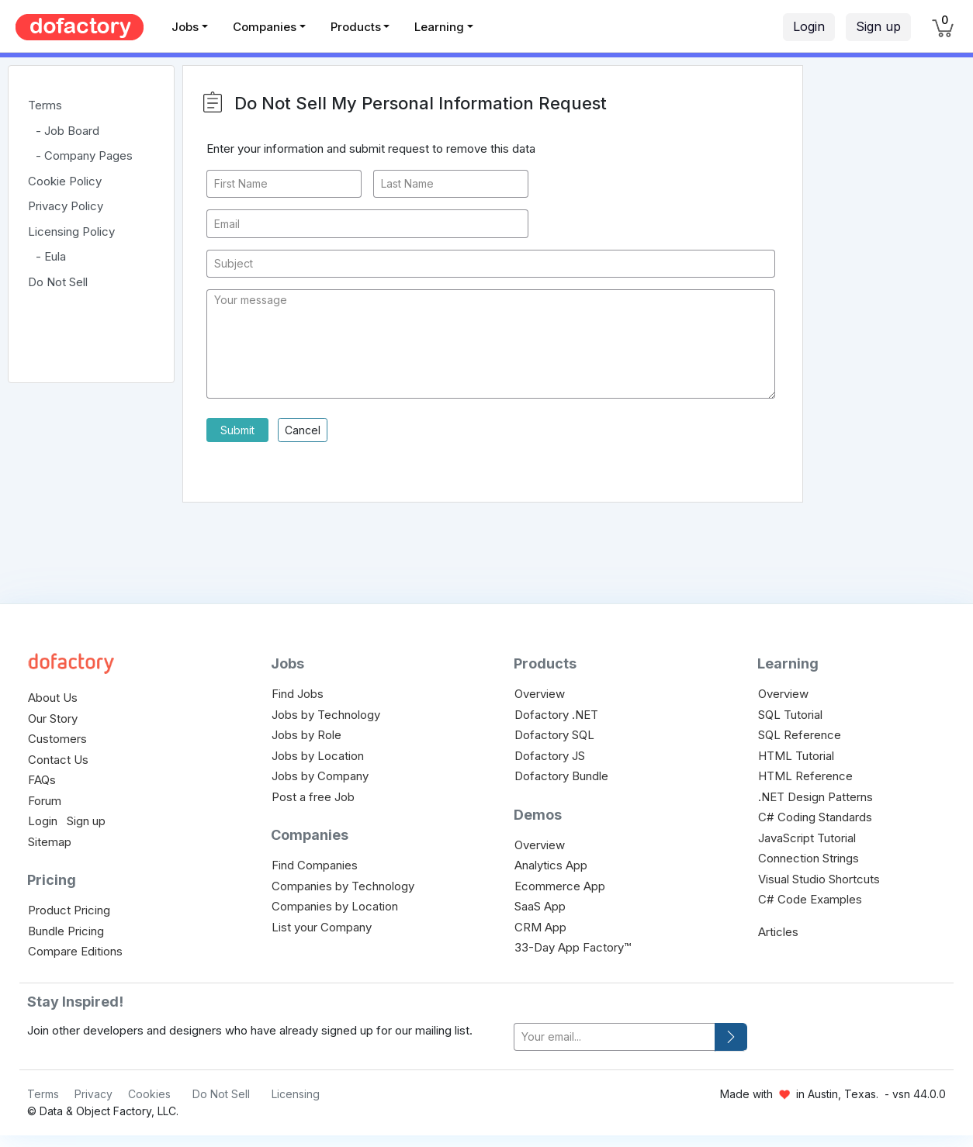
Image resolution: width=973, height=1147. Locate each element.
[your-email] (614, 1037)
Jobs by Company (320, 776)
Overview (539, 693)
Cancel (302, 430)
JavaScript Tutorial (807, 838)
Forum (44, 800)
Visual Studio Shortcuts (819, 879)
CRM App (540, 927)
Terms (45, 105)
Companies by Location (335, 906)
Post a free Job (313, 796)
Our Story (53, 718)
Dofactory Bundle (561, 776)
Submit (237, 430)
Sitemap (49, 841)
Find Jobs (298, 693)
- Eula (51, 256)
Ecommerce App (559, 886)
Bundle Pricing (66, 931)
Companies (264, 26)
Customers (57, 738)
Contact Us (58, 759)
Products (356, 26)
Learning (439, 26)
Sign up (878, 26)
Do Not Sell (58, 282)
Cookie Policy (65, 181)
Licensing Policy (71, 231)
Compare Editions (75, 951)
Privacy (93, 1093)
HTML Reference (805, 776)
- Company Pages (84, 155)
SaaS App (540, 906)
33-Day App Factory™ (572, 947)
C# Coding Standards (815, 817)
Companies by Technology (343, 886)
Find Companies (315, 865)
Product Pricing (69, 910)
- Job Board (67, 130)
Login (809, 26)
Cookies (149, 1093)
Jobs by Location (318, 755)
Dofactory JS (549, 755)
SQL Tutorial (790, 714)
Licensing (296, 1093)
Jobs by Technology (326, 714)
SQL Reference (799, 734)
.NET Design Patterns (815, 796)
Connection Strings (808, 858)
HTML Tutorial (796, 755)
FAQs (42, 779)
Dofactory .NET (556, 714)
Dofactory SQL (554, 734)
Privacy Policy (65, 206)
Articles (778, 931)
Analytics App (550, 865)
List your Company (322, 927)
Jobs (185, 26)
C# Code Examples (810, 899)
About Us (53, 697)
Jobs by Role (306, 734)
